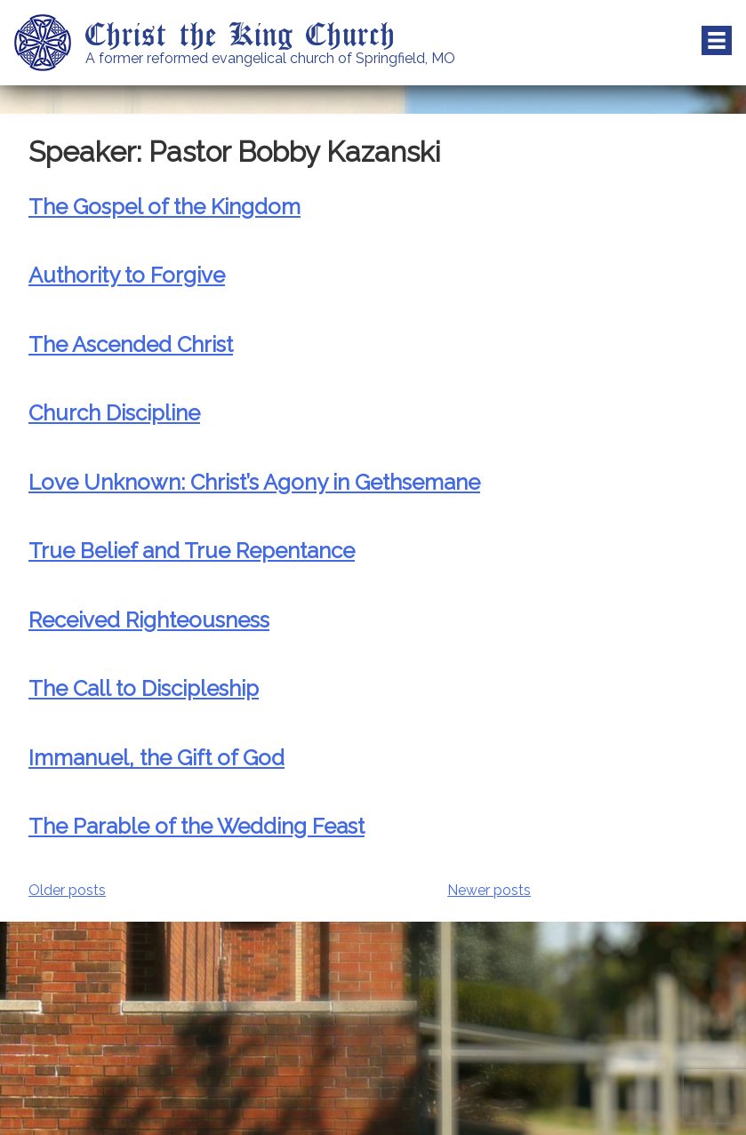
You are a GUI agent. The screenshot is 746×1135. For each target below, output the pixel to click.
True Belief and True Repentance (191, 551)
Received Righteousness (148, 620)
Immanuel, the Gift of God (156, 758)
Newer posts (489, 890)
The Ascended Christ (130, 344)
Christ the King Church (240, 33)
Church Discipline (114, 413)
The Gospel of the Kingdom (164, 207)
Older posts (67, 890)
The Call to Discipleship (143, 688)
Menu (717, 41)
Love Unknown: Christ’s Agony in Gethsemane (254, 482)
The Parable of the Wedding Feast (196, 826)
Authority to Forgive (126, 275)
